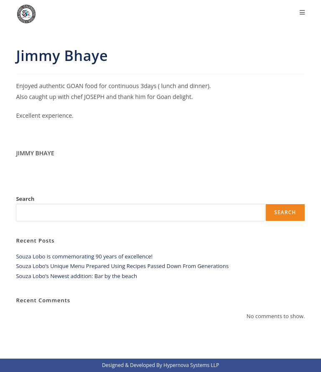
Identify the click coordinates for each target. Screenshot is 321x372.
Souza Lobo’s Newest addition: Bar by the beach (76, 276)
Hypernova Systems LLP (191, 365)
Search (25, 198)
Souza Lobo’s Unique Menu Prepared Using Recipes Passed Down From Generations (122, 266)
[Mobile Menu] (302, 12)
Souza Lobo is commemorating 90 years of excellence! (84, 256)
